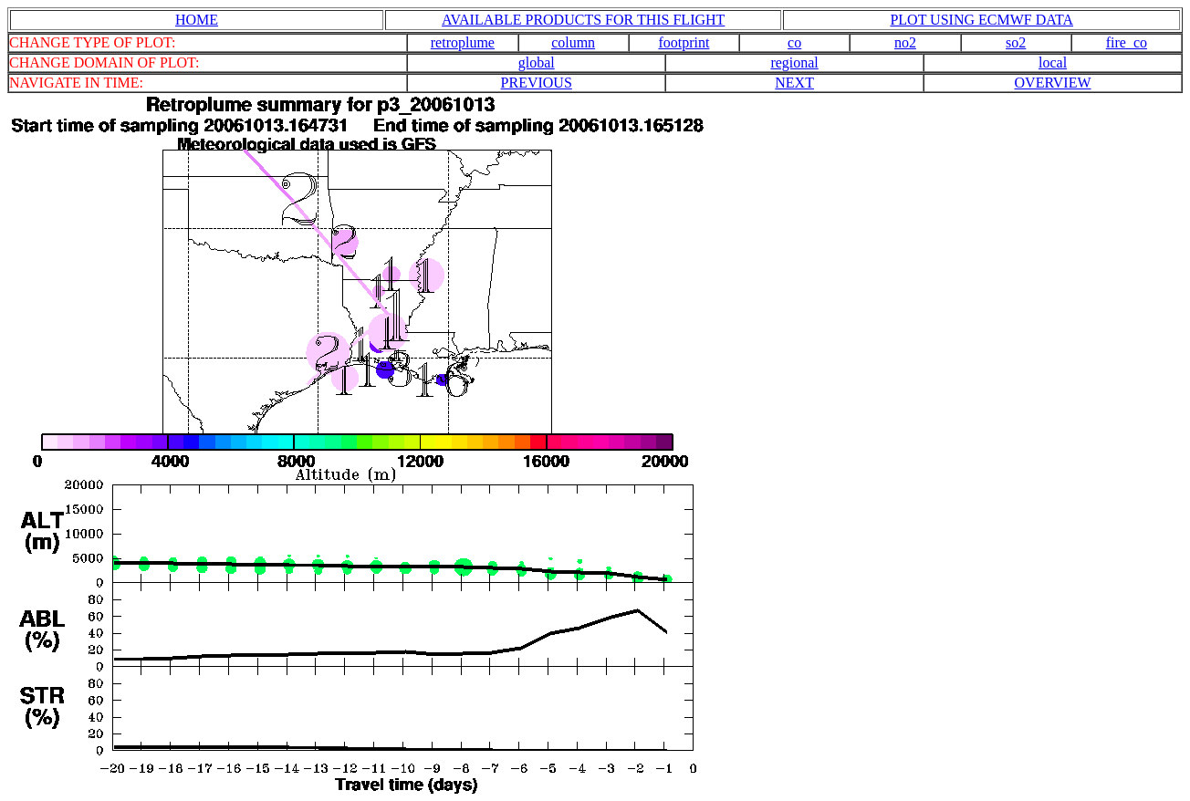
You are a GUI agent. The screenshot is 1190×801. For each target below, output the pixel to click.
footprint (683, 42)
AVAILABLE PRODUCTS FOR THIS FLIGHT (583, 19)
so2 (1016, 42)
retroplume (463, 42)
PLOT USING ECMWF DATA (981, 19)
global (536, 62)
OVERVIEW (1053, 82)
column (573, 42)
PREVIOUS (536, 82)
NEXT (794, 82)
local (1053, 62)
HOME (196, 19)
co (794, 42)
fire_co (1126, 42)
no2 (905, 42)
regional (794, 62)
